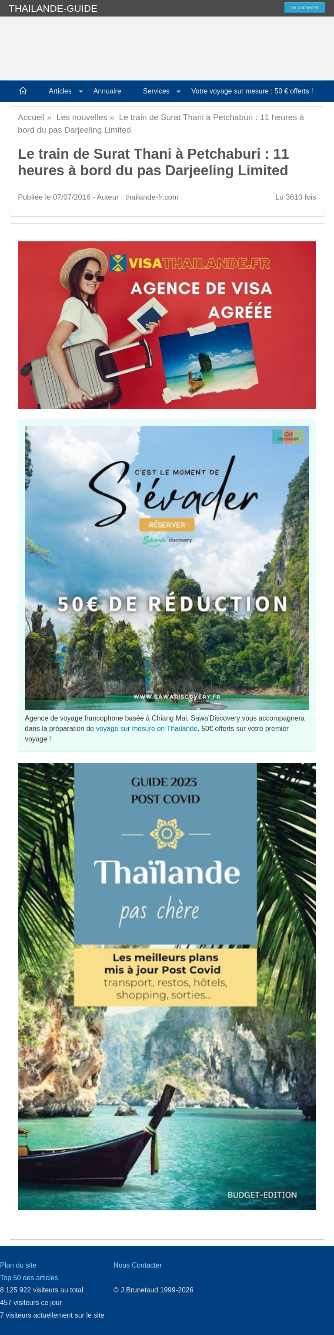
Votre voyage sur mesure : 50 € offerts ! (252, 91)
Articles (60, 91)
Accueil (31, 117)
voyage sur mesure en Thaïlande (147, 728)
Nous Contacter (138, 1265)
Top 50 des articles (29, 1278)
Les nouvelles (82, 117)
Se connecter (305, 7)
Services (156, 91)
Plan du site (18, 1265)
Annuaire (107, 91)
